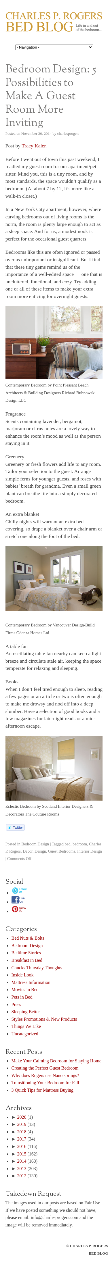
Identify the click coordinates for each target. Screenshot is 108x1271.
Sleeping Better (26, 1011)
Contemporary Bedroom (26, 385)
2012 (21, 1175)
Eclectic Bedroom (20, 806)
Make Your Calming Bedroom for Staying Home (56, 1060)
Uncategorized (25, 1033)
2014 (21, 1161)
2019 (21, 1124)
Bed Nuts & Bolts (28, 938)
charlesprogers (68, 133)
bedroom (80, 844)
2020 (21, 1117)
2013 (21, 1168)
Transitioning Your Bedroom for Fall (45, 1082)
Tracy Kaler (34, 146)
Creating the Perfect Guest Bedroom (45, 1068)
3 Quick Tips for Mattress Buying (43, 1090)
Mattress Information (31, 982)
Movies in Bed (25, 989)
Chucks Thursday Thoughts (37, 967)
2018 (21, 1131)
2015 (21, 1153)
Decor (28, 851)
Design (40, 851)
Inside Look (23, 974)
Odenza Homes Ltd (32, 632)
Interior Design (89, 851)
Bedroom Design (35, 844)
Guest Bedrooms (61, 851)
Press (16, 1004)
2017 (21, 1139)
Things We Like (26, 1026)
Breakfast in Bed (27, 960)
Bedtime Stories (26, 952)
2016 (21, 1146)
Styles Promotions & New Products (44, 1019)
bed (68, 844)
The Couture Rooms (42, 814)
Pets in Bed (22, 997)
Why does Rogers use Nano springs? (45, 1075)
